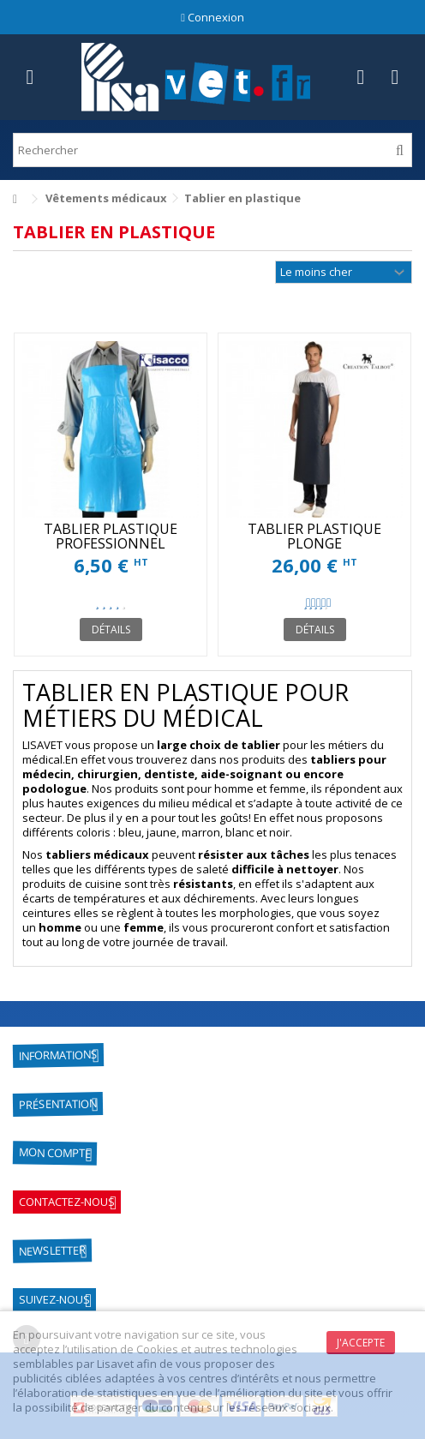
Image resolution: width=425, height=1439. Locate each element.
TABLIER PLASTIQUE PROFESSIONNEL (110, 536)
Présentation (58, 1104)
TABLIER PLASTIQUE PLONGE (314, 536)
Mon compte (55, 1153)
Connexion (212, 17)
